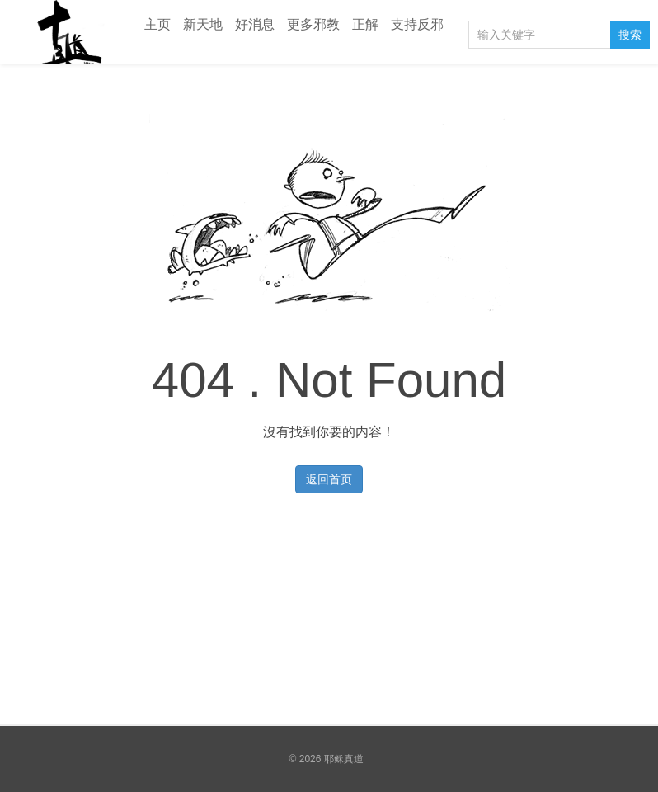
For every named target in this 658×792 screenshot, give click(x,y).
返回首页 (329, 479)
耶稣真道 (66, 32)
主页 (157, 24)
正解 (365, 24)
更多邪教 (313, 24)
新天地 (203, 24)
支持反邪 (417, 24)
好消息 (255, 24)
